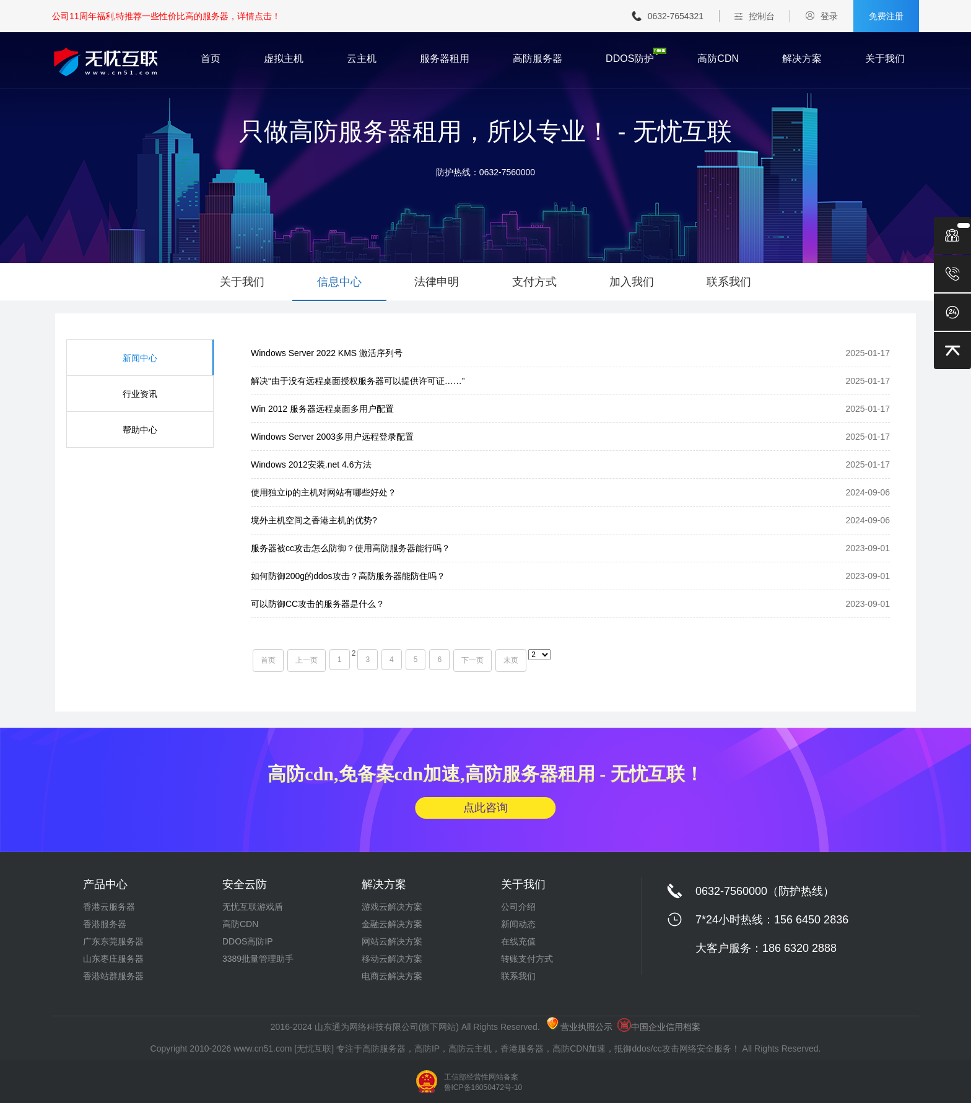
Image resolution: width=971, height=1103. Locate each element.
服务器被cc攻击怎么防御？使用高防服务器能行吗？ (350, 548)
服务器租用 (444, 59)
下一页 (472, 660)
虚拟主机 (283, 59)
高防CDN (718, 59)
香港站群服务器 (113, 976)
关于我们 (885, 59)
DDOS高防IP (247, 941)
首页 (210, 59)
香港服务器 (104, 924)
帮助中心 (140, 430)
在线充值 (518, 941)
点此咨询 (485, 807)
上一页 (306, 660)
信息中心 (339, 282)
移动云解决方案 (392, 959)
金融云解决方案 (392, 924)
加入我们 (631, 282)
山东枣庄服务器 (113, 959)
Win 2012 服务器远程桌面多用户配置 (322, 409)
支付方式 (534, 282)
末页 (510, 660)
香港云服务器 (109, 907)
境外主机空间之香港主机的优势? (314, 520)
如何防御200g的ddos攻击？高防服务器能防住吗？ (348, 576)
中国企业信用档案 (658, 1027)
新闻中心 (140, 358)
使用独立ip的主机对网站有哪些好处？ (323, 492)
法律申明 (436, 282)
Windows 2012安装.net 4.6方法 (311, 464)
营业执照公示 (579, 1027)
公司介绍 (518, 907)
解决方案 (802, 59)
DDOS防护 (630, 59)
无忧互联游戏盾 (252, 907)
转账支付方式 (527, 959)
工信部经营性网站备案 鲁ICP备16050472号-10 (483, 1082)
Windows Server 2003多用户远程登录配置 (332, 437)
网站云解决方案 (392, 941)
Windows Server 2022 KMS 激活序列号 (327, 353)
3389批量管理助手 (258, 959)
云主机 (362, 59)
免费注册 (886, 16)
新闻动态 (518, 924)
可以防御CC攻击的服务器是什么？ (318, 604)
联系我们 (729, 282)
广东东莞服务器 (113, 941)
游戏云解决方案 (392, 907)
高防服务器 (537, 59)
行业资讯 (140, 394)
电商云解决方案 (392, 976)
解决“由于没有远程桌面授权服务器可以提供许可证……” (357, 381)
